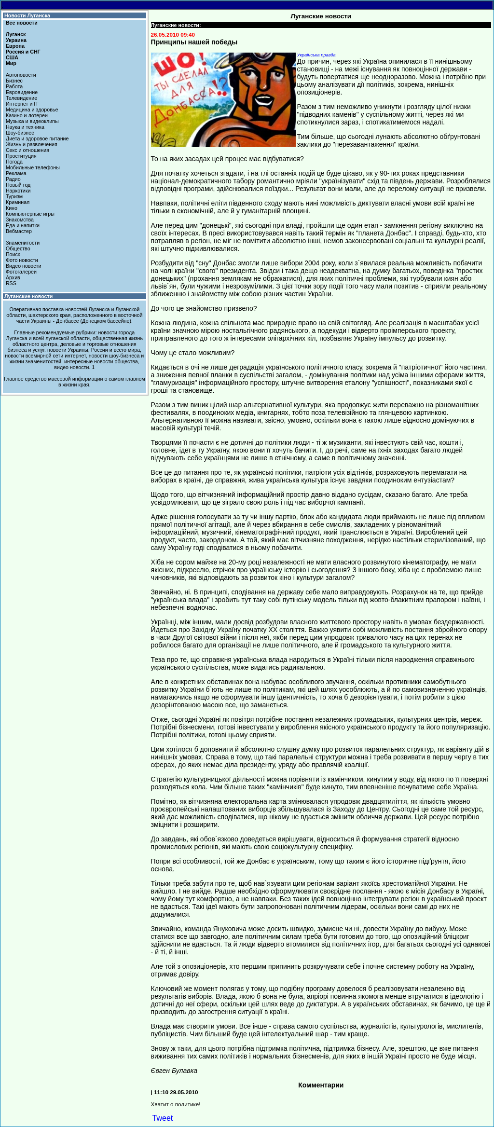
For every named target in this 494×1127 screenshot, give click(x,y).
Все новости (22, 23)
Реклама (16, 173)
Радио (13, 179)
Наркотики (18, 190)
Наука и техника (25, 127)
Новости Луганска (27, 15)
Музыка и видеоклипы (32, 121)
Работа (14, 86)
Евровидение (22, 92)
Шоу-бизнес (20, 133)
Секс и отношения (27, 150)
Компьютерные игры (30, 214)
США (12, 57)
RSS (11, 283)
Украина (16, 40)
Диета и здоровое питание (37, 138)
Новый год (18, 185)
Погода (14, 162)
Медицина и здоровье (32, 109)
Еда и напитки (23, 225)
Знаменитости (23, 243)
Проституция (21, 156)
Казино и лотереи (27, 115)
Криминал (17, 202)
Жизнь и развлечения (31, 144)
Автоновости (21, 75)
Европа (15, 46)
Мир (11, 63)
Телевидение (21, 98)
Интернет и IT (22, 104)
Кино (11, 208)
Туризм (14, 196)
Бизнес (14, 80)
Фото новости (22, 260)
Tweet (162, 1118)
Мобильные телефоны (33, 167)
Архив (13, 277)
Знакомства (20, 219)
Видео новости (23, 266)
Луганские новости (28, 296)
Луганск (16, 34)
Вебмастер (19, 231)
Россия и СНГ (23, 52)
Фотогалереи (21, 272)
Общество (18, 248)
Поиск (13, 254)
